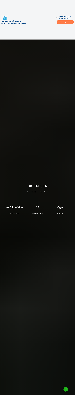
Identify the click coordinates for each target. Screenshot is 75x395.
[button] (65, 22)
